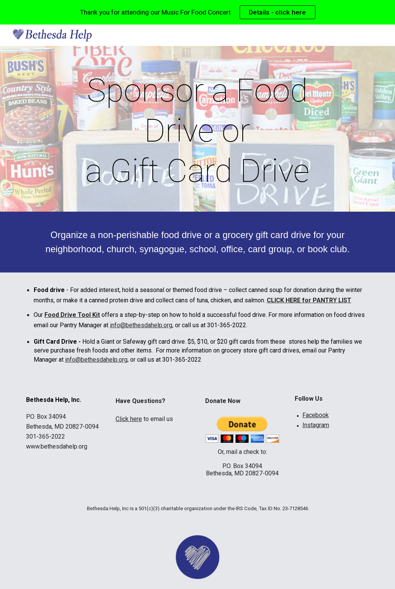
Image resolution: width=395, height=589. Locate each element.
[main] (198, 130)
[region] (197, 12)
